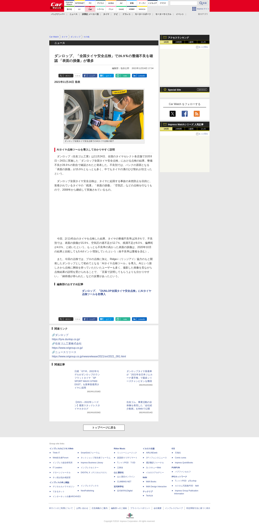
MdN (145, 477)
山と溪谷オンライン (126, 477)
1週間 (191, 42)
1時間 (166, 42)
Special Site (174, 89)
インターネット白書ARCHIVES (67, 496)
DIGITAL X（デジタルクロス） (94, 472)
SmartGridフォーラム (90, 453)
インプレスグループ (174, 508)
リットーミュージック (127, 453)
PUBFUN (176, 467)
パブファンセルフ (183, 472)
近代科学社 (119, 486)
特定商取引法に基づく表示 (198, 508)
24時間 (178, 42)
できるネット (59, 491)
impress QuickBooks (184, 462)
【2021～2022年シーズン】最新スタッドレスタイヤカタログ (87, 405)
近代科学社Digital (124, 491)
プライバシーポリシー (140, 508)
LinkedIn (141, 76)
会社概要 (158, 508)
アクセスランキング (178, 37)
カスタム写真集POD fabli (187, 486)
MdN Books (151, 481)
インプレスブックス (90, 486)
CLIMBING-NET (124, 481)
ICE (173, 448)
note (125, 76)
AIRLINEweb (151, 453)
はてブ (108, 76)
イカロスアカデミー (155, 472)
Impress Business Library (92, 462)
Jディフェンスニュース (156, 458)
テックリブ (148, 491)
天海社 (178, 453)
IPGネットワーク (179, 477)
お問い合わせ (82, 508)
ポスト (68, 76)
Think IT (56, 453)
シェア (92, 76)
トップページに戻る (104, 427)
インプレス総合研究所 (63, 462)
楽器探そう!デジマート (127, 458)
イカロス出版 (149, 448)
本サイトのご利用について (61, 508)
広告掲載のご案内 (100, 508)
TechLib (149, 495)
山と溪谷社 (119, 472)
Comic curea (180, 458)
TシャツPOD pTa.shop (185, 481)
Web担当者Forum (60, 458)
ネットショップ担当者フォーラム (96, 458)
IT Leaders (57, 467)
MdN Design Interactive (156, 486)
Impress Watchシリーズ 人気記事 (186, 124)
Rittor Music (119, 448)
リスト (77, 76)
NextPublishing (87, 491)
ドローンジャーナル (62, 472)
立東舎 (120, 467)
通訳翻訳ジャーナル (155, 462)
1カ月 (203, 42)
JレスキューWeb (153, 467)
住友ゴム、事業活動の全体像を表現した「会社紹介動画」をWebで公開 (139, 405)
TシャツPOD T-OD (126, 462)
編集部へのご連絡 (119, 508)
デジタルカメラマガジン (63, 486)
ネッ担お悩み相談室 (62, 477)
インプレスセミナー (90, 467)
